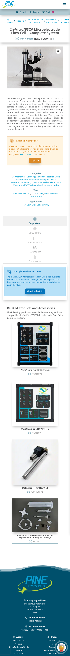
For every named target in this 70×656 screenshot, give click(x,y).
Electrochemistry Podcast (53, 650)
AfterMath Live (53, 640)
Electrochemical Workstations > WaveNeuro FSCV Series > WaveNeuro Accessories (37, 183)
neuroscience (36, 196)
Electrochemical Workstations (35, 21)
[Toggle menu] (64, 4)
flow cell (26, 193)
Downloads (53, 647)
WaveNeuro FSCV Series (51, 21)
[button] (58, 51)
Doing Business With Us (19, 647)
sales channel (26, 154)
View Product (35, 291)
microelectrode (51, 193)
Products (20, 20)
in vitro (40, 193)
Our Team (18, 653)
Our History (18, 650)
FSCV (33, 193)
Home (10, 21)
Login (35, 160)
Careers (18, 644)
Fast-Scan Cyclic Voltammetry (35, 204)
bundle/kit (17, 193)
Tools (53, 644)
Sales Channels (53, 653)
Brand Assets (18, 640)
